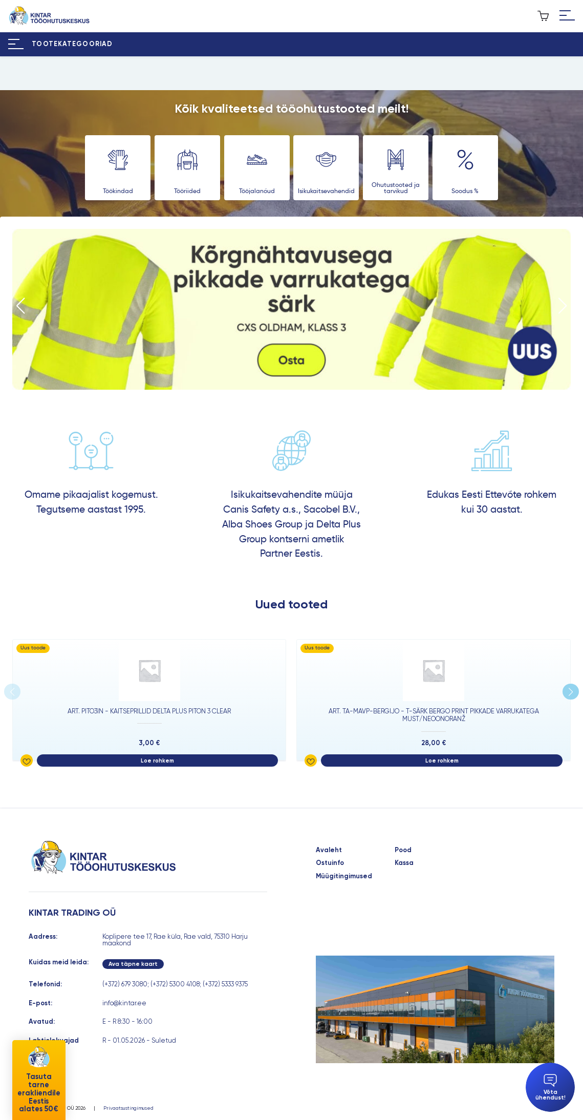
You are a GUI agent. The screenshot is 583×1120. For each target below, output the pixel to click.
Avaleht (329, 850)
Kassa (404, 863)
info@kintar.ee (124, 1003)
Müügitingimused (344, 876)
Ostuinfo (330, 863)
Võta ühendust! (550, 1087)
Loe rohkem (157, 760)
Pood (403, 850)
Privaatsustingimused (128, 1108)
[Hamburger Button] (567, 16)
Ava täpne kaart (133, 963)
